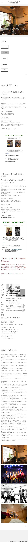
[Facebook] (24, 75)
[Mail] (26, 75)
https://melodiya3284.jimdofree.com (10, 122)
